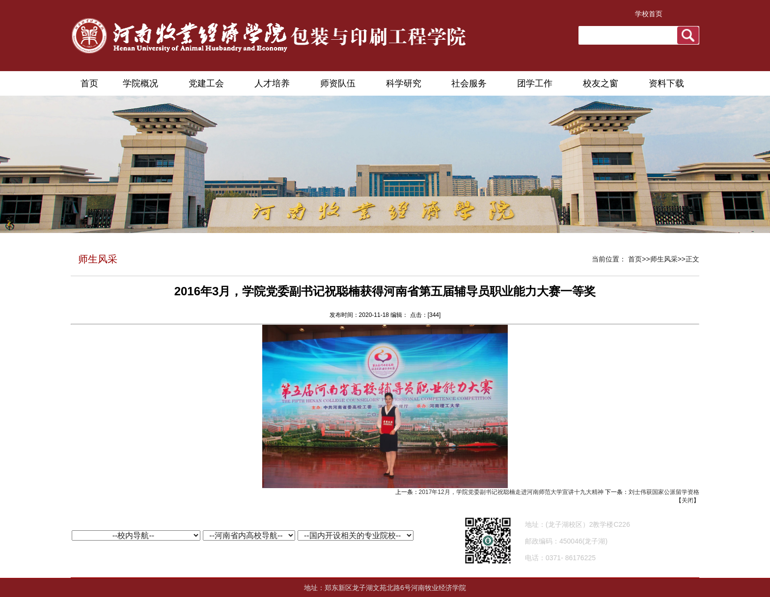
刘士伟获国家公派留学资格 (664, 492)
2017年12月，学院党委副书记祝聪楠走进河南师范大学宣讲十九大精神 (511, 492)
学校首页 (648, 14)
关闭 (687, 500)
